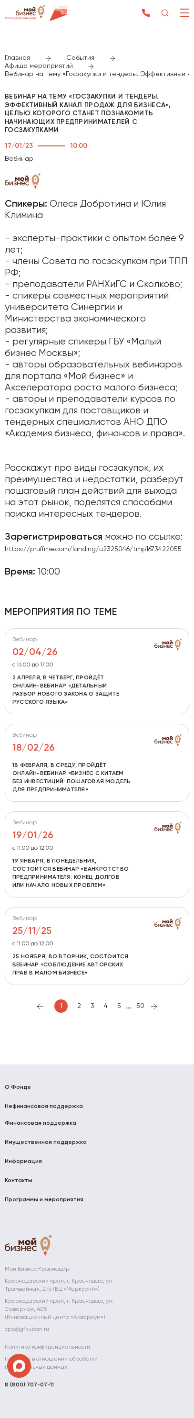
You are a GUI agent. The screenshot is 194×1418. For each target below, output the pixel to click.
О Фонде (18, 1087)
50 (140, 1006)
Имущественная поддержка (46, 1142)
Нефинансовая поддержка (44, 1106)
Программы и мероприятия (44, 1200)
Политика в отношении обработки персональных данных (51, 1363)
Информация (23, 1161)
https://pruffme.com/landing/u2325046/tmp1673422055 (93, 549)
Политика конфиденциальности (47, 1347)
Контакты (18, 1181)
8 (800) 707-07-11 (29, 1385)
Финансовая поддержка (40, 1123)
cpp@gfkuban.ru (27, 1329)
